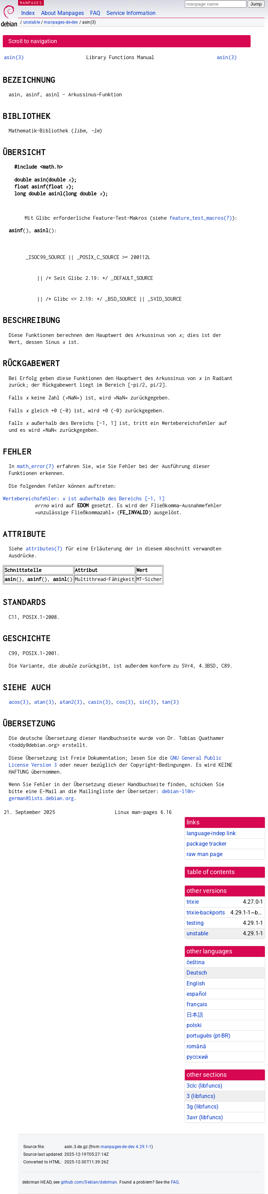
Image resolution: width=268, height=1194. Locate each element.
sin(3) (147, 702)
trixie (193, 901)
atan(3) (44, 702)
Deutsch (197, 972)
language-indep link (211, 833)
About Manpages (62, 13)
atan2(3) (71, 702)
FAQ (95, 13)
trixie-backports (206, 912)
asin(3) (14, 57)
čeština (196, 962)
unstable (31, 22)
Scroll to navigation (32, 41)
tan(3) (170, 702)
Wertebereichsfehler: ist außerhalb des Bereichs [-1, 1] (84, 498)
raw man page (204, 854)
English (196, 983)
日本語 (195, 1014)
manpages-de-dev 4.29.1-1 (126, 1146)
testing (195, 923)
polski (194, 1025)
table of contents (211, 872)
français (197, 1004)
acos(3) (19, 702)
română (196, 1046)
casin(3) (99, 702)
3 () (201, 1096)
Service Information (131, 13)
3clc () (204, 1085)
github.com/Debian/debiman (89, 1182)
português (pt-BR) (209, 1035)
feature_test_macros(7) (201, 218)
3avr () (205, 1117)
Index (28, 13)
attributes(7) (44, 548)
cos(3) (124, 702)
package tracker (206, 843)
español (196, 994)
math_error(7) (35, 466)
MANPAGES (31, 2)
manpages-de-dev (61, 22)
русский (197, 1057)
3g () (203, 1106)
